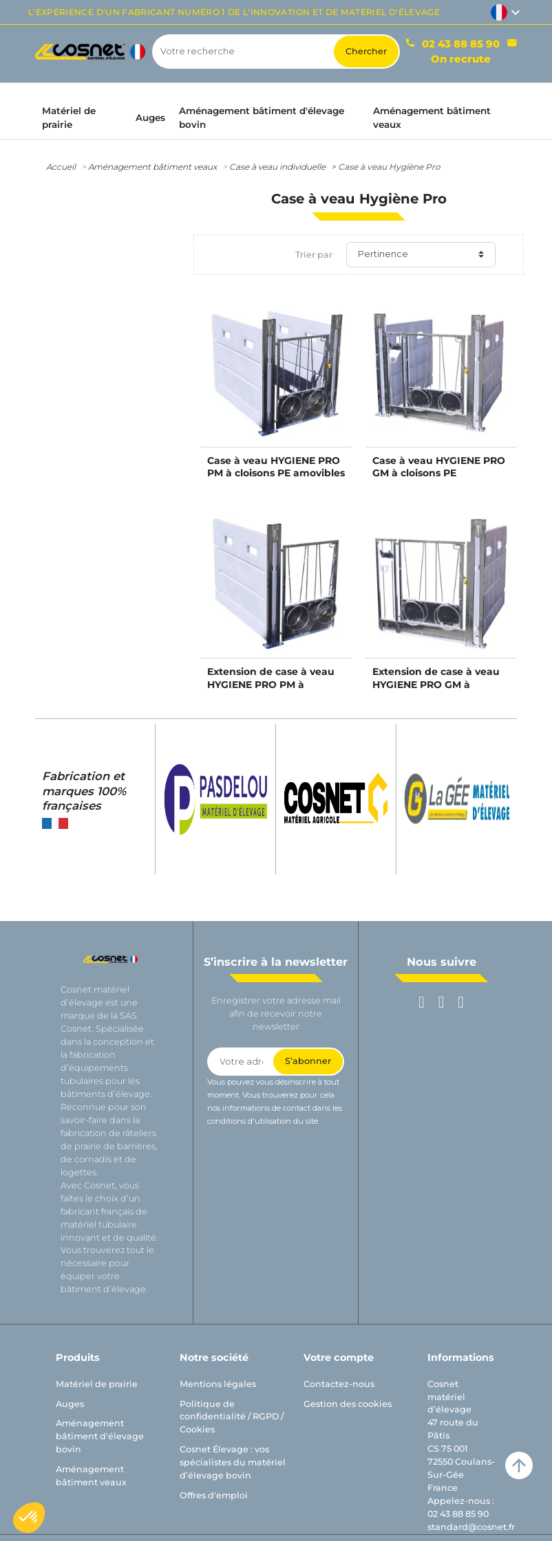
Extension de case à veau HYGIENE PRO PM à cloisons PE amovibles (271, 683)
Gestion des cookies (348, 1404)
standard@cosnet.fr (471, 1527)
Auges (70, 1404)
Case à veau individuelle (277, 167)
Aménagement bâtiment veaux (152, 167)
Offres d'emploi (214, 1495)
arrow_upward (519, 1465)
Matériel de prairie (97, 1384)
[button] (28, 1517)
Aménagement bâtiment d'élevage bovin (100, 1436)
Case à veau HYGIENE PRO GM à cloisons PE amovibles (438, 472)
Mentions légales (218, 1384)
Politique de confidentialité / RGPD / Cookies (232, 1417)
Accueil (61, 167)
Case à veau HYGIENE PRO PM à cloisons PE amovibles (276, 466)
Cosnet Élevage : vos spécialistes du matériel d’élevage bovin (233, 1462)
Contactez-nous (339, 1384)
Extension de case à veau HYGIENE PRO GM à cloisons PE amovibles (436, 683)
